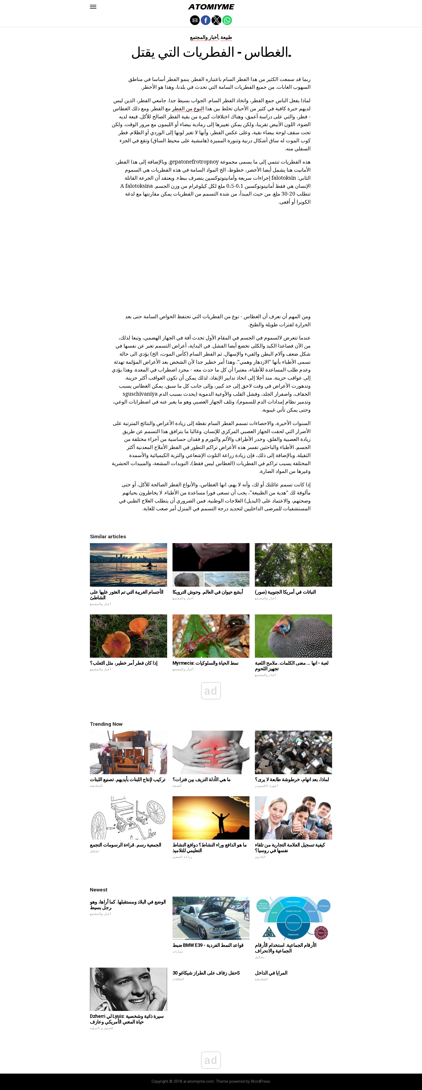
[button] (93, 7)
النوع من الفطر (188, 108)
